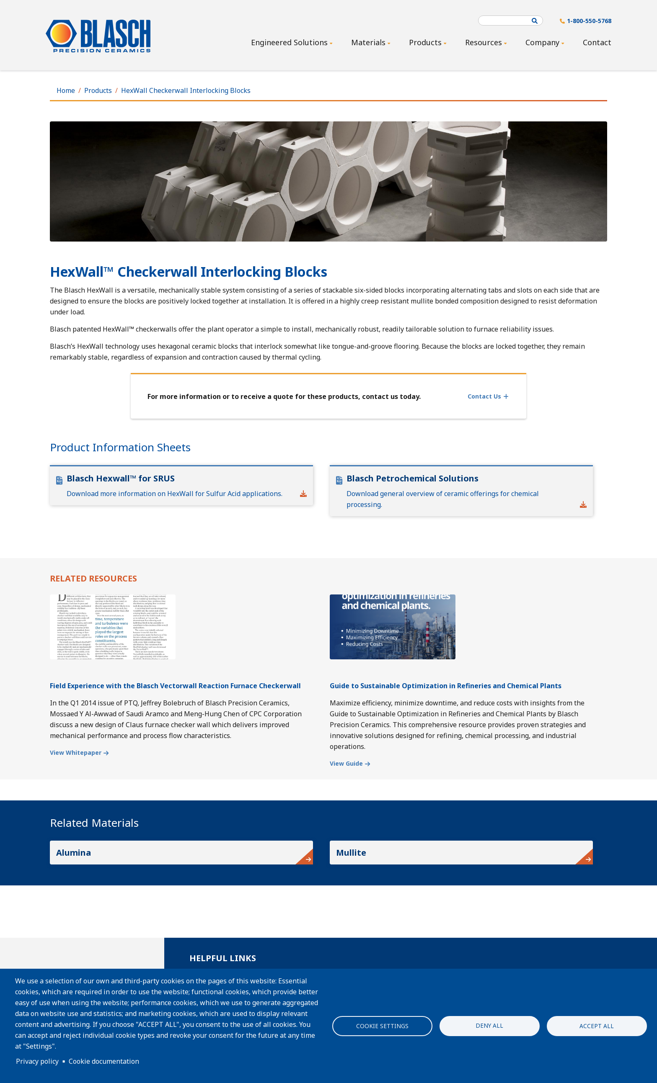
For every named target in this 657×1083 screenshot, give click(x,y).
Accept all (596, 1026)
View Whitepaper (75, 752)
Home (66, 90)
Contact (597, 42)
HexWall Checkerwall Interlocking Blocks (186, 90)
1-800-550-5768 (589, 21)
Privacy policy (37, 1061)
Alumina (73, 852)
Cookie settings (382, 1026)
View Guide (346, 763)
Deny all (489, 1025)
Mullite (351, 852)
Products (98, 90)
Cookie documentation (104, 1061)
